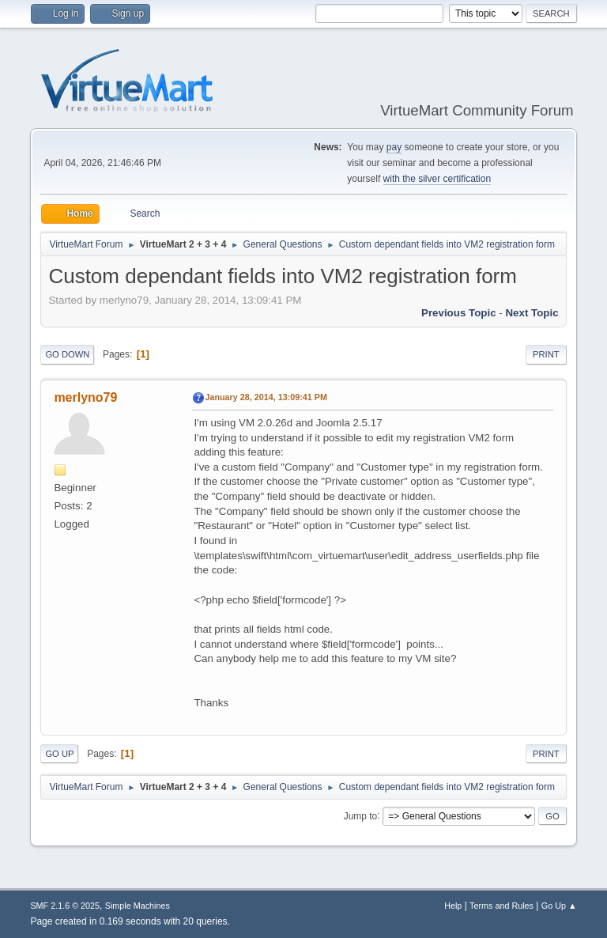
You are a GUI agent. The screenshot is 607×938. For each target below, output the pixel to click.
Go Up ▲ (559, 905)
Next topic (531, 313)
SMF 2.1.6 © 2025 (65, 905)
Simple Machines (137, 905)
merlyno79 (85, 397)
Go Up (59, 753)
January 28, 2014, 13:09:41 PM (266, 397)
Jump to (361, 815)
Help (453, 905)
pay (394, 147)
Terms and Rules (501, 905)
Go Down (67, 354)
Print (546, 354)
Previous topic (458, 313)
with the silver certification (437, 178)
